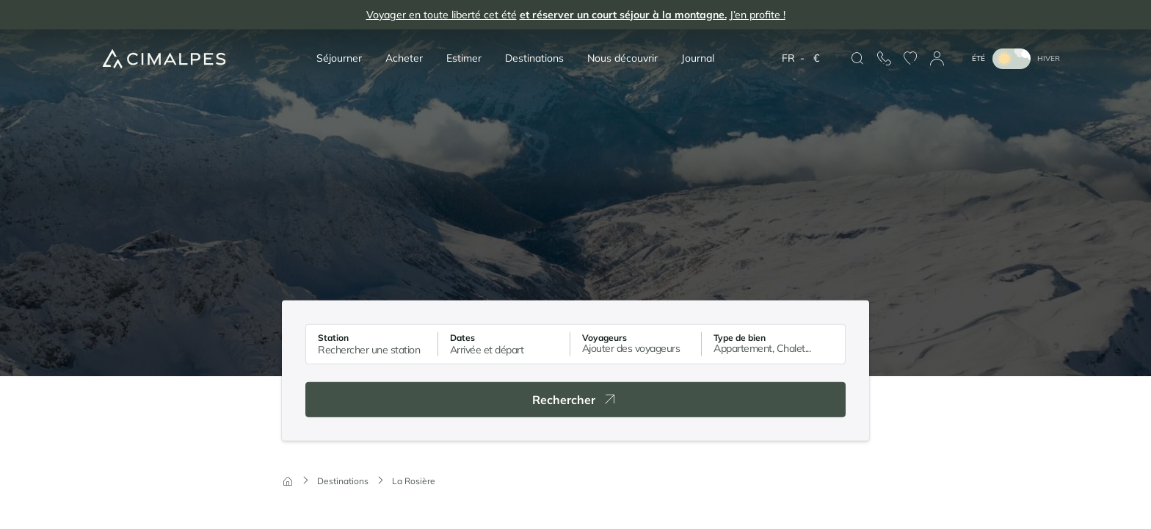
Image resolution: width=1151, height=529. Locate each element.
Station (333, 337)
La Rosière (413, 480)
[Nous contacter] (884, 59)
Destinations (342, 480)
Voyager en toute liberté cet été (575, 15)
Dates (462, 337)
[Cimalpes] (164, 58)
